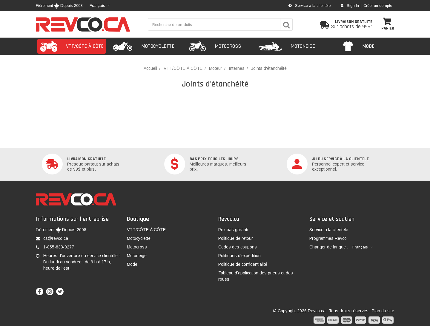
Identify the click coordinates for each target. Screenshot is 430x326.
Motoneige (137, 255)
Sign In (350, 6)
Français (97, 5)
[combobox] (100, 5)
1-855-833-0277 (58, 247)
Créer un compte (377, 6)
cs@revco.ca (55, 238)
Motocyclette (138, 238)
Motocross (137, 247)
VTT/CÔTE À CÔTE (146, 229)
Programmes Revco (328, 238)
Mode (132, 264)
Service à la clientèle (309, 6)
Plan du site (383, 310)
